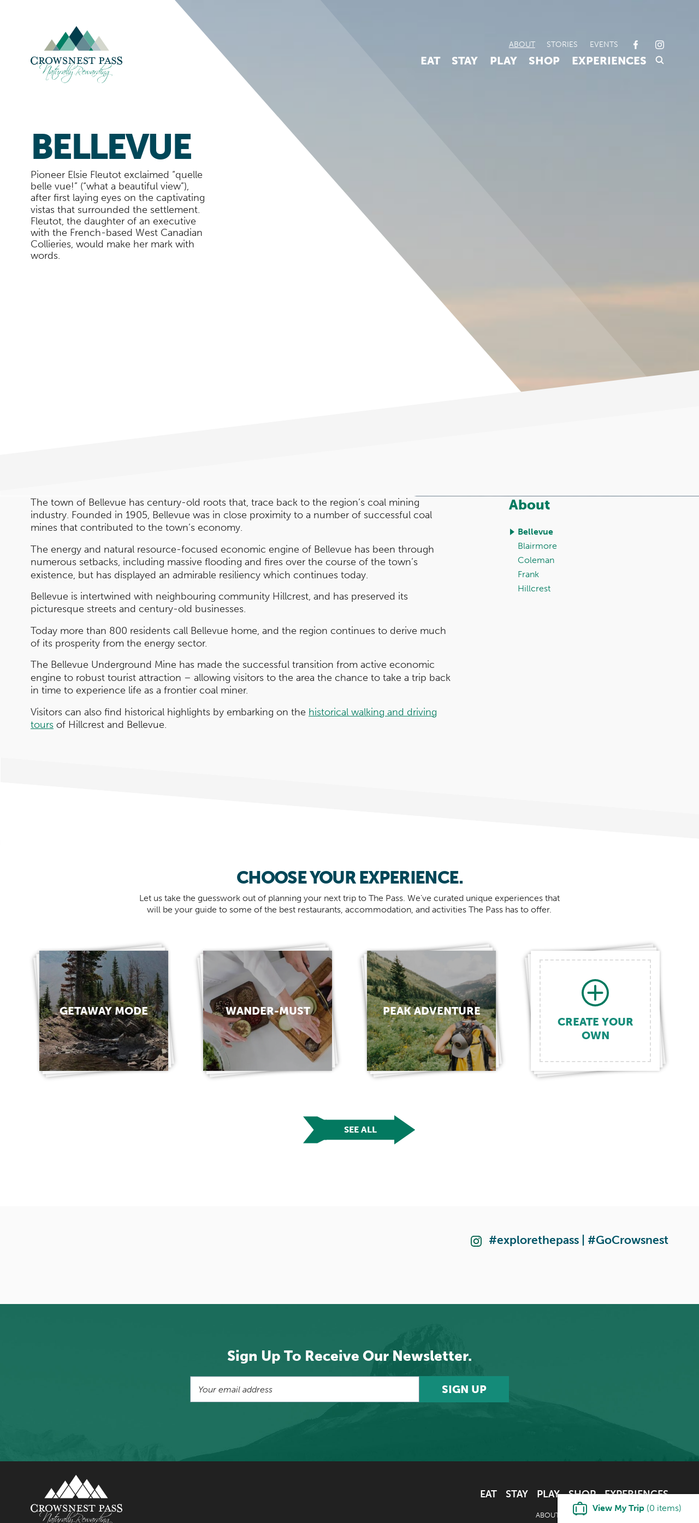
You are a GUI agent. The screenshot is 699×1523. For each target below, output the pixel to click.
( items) (637, 1508)
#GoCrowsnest (628, 1240)
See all (360, 1129)
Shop (544, 60)
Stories (562, 44)
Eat (430, 60)
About (522, 44)
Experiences (609, 60)
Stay (465, 60)
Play (503, 60)
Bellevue (535, 531)
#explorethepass (534, 1240)
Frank (528, 574)
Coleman (536, 560)
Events (604, 44)
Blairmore (537, 546)
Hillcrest (534, 588)
